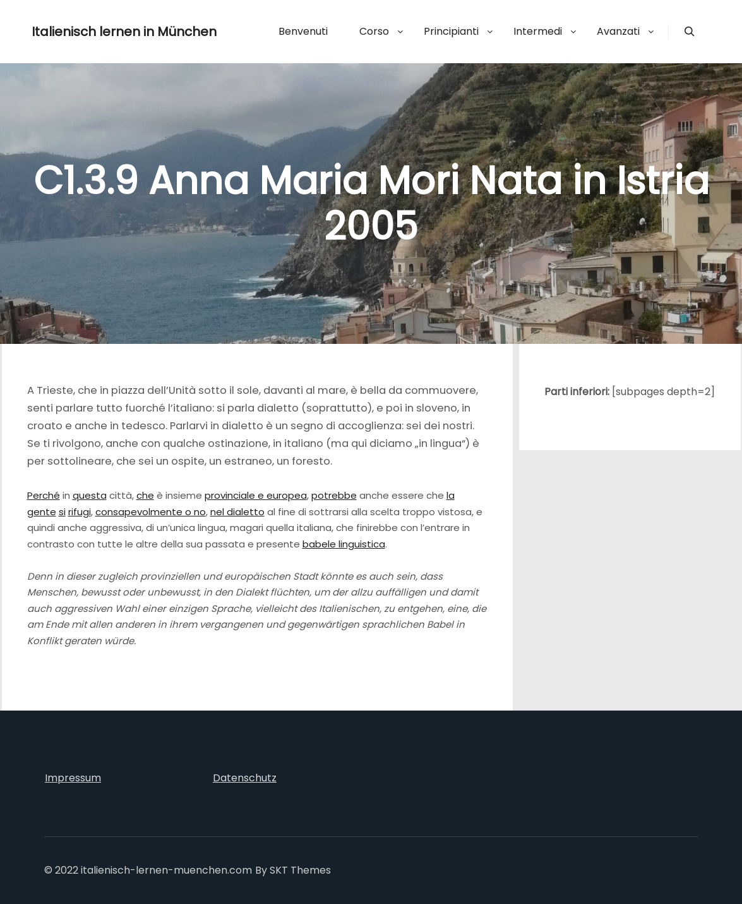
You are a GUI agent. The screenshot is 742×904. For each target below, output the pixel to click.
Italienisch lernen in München (95, 31)
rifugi (79, 511)
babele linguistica (343, 544)
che (145, 495)
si (62, 511)
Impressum (73, 778)
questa (90, 495)
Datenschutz (245, 778)
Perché (43, 495)
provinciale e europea (256, 495)
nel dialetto (237, 511)
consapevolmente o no (150, 511)
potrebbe (334, 495)
